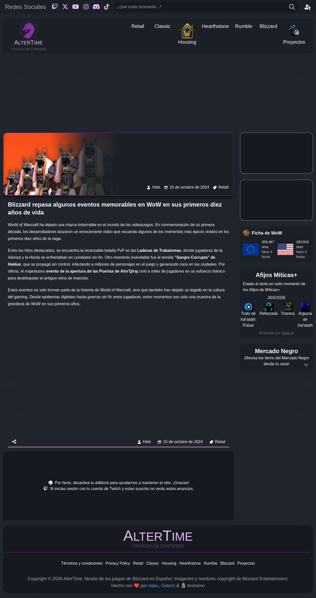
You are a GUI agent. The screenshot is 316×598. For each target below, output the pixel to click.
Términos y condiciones (81, 563)
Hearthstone (190, 563)
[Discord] (96, 7)
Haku (153, 585)
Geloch (168, 585)
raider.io (287, 333)
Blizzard (227, 563)
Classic (152, 563)
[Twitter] (65, 7)
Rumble (210, 563)
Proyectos (246, 563)
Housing (169, 563)
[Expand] (306, 365)
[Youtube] (75, 7)
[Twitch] (55, 7)
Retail (138, 563)
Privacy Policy (117, 563)
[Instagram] (86, 7)
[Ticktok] (106, 7)
